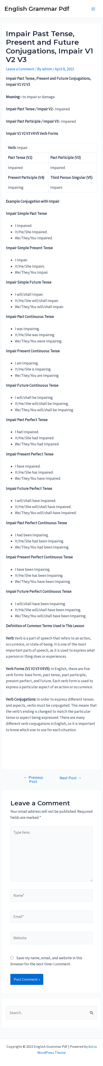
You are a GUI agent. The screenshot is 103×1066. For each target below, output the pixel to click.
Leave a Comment (20, 69)
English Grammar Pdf (37, 8)
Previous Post (33, 779)
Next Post (71, 778)
